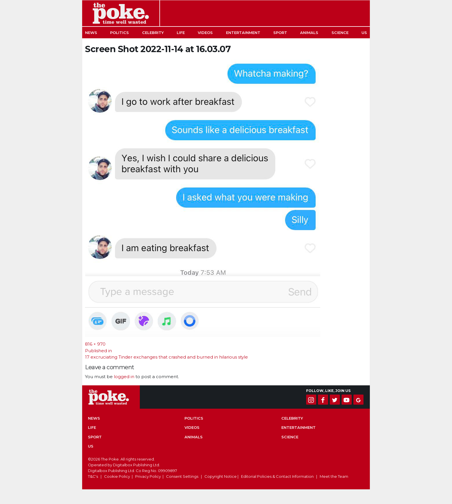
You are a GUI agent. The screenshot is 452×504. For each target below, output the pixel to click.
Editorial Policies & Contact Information (277, 476)
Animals (309, 32)
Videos (205, 32)
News (91, 32)
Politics (119, 32)
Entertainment (243, 32)
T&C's (93, 476)
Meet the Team (334, 476)
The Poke (120, 13)
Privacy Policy (148, 476)
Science (340, 32)
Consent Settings (182, 476)
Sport (280, 32)
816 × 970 (95, 344)
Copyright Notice (220, 476)
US (364, 32)
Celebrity (153, 32)
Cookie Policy (117, 476)
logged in (124, 376)
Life (181, 32)
